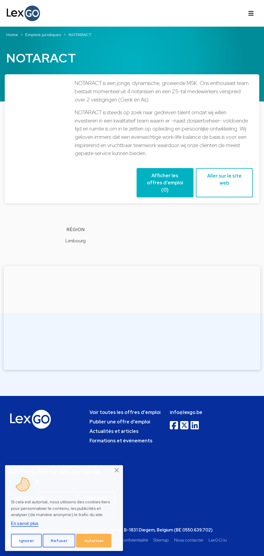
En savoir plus (25, 523)
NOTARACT (80, 34)
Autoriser (94, 540)
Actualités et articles (114, 431)
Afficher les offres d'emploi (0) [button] (165, 183)
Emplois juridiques (43, 34)
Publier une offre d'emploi (119, 422)
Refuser (59, 540)
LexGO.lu (218, 540)
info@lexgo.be (186, 412)
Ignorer (26, 540)
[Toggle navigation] (251, 13)
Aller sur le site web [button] (224, 179)
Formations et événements (121, 441)
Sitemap (161, 540)
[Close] (117, 470)
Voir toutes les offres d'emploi (125, 412)
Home (12, 34)
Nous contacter (189, 540)
